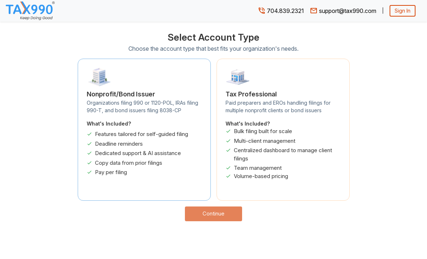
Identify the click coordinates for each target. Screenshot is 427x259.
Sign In (402, 11)
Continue (213, 213)
